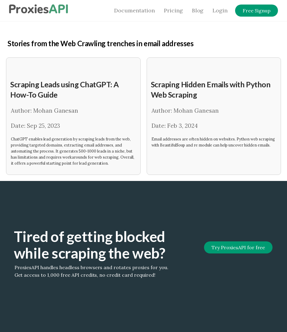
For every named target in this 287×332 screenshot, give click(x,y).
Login (220, 10)
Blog (198, 10)
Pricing (173, 10)
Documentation (134, 10)
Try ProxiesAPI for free (238, 247)
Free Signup (256, 11)
